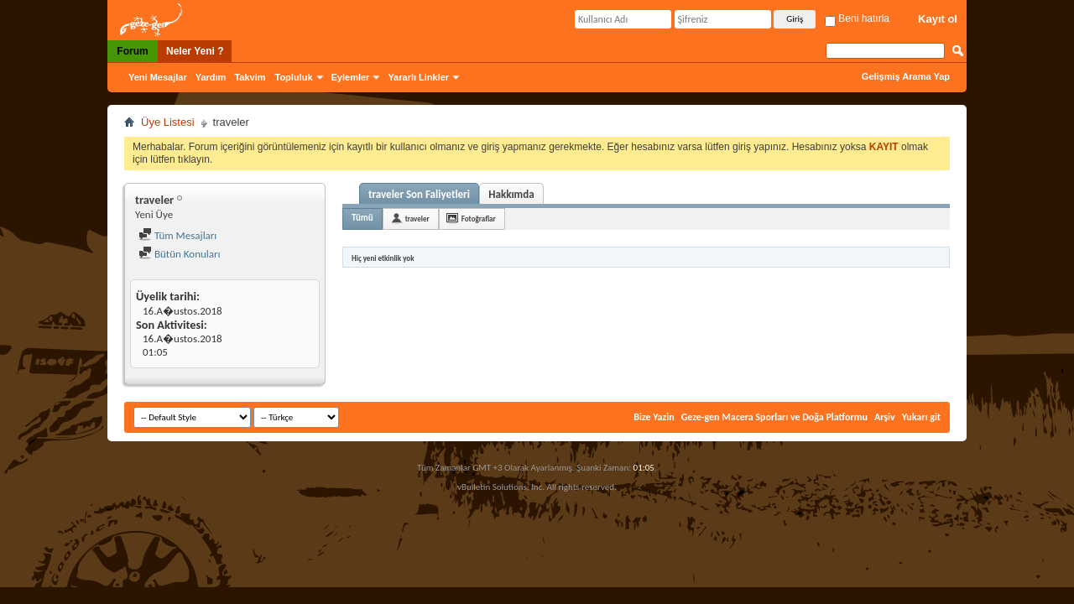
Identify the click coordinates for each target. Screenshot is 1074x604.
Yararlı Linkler (418, 77)
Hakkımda (511, 194)
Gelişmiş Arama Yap (906, 76)
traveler (417, 218)
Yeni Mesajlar (157, 77)
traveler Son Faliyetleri (419, 194)
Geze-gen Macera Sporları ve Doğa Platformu (774, 417)
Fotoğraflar (478, 218)
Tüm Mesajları (177, 235)
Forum (132, 51)
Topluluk (294, 77)
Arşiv (884, 417)
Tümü (362, 217)
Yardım (211, 77)
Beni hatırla (857, 18)
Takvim (249, 77)
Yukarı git (921, 417)
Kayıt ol (937, 19)
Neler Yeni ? (194, 51)
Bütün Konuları (179, 253)
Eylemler (350, 77)
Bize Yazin (653, 417)
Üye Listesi (168, 122)
